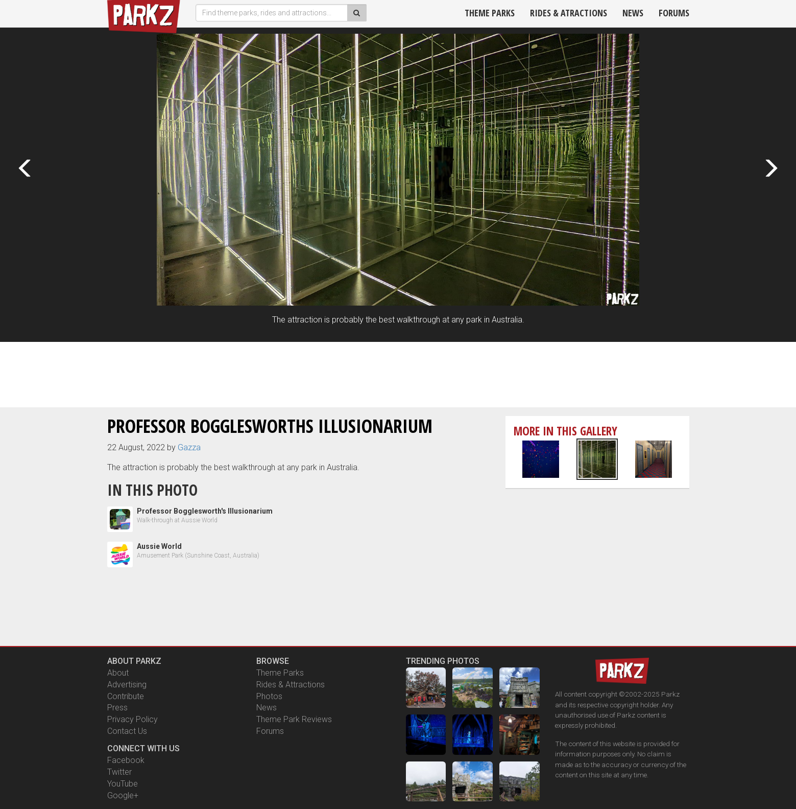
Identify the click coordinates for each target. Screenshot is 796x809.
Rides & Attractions (290, 684)
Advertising (127, 684)
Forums (674, 13)
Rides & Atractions (568, 13)
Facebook (125, 760)
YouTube (122, 784)
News (632, 13)
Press (117, 707)
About (118, 673)
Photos (269, 696)
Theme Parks (490, 13)
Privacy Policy (132, 719)
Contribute (125, 696)
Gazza (189, 447)
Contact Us (127, 731)
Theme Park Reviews (294, 719)
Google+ (122, 795)
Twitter (119, 772)
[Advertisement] (398, 373)
